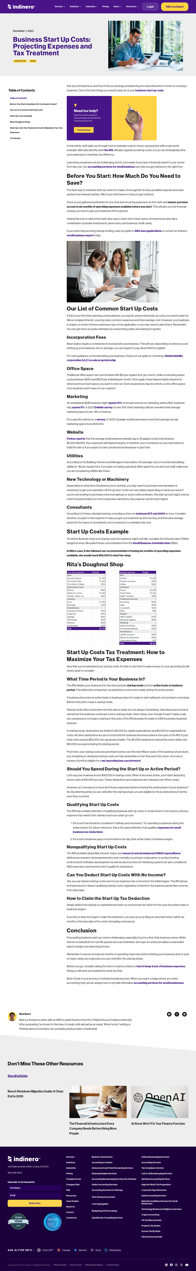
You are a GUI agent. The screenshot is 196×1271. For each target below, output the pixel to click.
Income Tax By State (150, 1231)
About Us (70, 1207)
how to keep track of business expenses (161, 966)
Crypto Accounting (150, 1215)
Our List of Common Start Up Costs (26, 110)
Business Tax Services (102, 1157)
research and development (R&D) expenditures (152, 853)
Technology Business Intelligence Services (161, 1209)
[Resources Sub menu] (138, 6)
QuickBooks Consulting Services (107, 1218)
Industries (90, 6)
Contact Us (71, 1218)
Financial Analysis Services (104, 1173)
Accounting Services (151, 1162)
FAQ (68, 1190)
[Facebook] (169, 1014)
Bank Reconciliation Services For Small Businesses (159, 1202)
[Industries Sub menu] (97, 6)
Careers (70, 1212)
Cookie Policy (112, 1265)
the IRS (108, 150)
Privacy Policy (60, 1265)
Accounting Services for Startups (107, 1190)
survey (101, 419)
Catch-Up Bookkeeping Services (156, 1173)
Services (59, 6)
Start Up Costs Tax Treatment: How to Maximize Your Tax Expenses (36, 130)
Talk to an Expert (175, 6)
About (116, 6)
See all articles (18, 1076)
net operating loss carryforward (121, 760)
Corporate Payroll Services (154, 1190)
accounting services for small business (111, 166)
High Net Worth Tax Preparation (156, 1184)
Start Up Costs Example (21, 116)
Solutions (74, 6)
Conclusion (15, 138)
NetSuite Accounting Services (155, 1179)
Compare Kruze (73, 1179)
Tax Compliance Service (152, 1168)
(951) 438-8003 (15, 1172)
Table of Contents (18, 98)
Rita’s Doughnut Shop (20, 122)
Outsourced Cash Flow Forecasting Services (112, 1168)
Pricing (105, 6)
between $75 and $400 (150, 513)
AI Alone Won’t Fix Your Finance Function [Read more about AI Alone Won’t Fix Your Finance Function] (158, 1123)
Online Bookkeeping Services (155, 1157)
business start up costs (149, 90)
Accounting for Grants (102, 1162)
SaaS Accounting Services (153, 1196)
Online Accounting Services (105, 1184)
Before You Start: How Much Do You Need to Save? (33, 104)
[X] (177, 1014)
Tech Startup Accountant (103, 1197)
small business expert (80, 235)
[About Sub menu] (121, 6)
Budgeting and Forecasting (104, 1211)
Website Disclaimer (94, 1265)
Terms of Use (76, 1265)
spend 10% (115, 403)
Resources (131, 6)
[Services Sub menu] (64, 6)
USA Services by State (151, 1237)
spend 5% (78, 407)
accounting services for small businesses (159, 983)
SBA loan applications (148, 231)
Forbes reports (76, 438)
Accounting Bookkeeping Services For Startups (114, 1179)
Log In (150, 6)
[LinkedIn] (184, 1014)
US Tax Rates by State (151, 1220)
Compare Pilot (73, 1184)
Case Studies (72, 1201)
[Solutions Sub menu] (80, 6)
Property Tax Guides (150, 1226)
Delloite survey (103, 407)
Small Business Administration (151, 543)
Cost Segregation (100, 1204)
